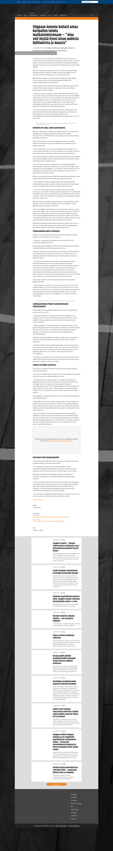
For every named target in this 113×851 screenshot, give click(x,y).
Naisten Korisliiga (36, 2)
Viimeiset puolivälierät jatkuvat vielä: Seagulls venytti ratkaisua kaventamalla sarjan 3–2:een (66, 599)
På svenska (58, 2)
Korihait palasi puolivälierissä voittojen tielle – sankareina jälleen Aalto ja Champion (65, 770)
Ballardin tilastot (38, 499)
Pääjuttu (41, 530)
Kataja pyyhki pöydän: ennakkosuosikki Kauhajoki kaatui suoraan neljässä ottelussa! (64, 659)
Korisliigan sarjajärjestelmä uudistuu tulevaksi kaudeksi (64, 683)
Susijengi (18, 2)
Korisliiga (29, 2)
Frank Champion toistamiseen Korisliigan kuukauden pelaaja (65, 572)
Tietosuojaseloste (73, 826)
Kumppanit (63, 15)
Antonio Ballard (36, 507)
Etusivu (19, 15)
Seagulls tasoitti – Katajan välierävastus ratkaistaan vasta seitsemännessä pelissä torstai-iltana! (66, 547)
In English (52, 2)
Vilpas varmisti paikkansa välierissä (63, 637)
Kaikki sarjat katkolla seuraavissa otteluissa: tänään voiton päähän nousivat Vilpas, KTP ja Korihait (65, 712)
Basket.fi (19, 18)
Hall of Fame (46, 2)
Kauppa (63, 2)
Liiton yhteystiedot (61, 826)
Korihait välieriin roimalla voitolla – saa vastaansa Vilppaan (64, 618)
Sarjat (25, 15)
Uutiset (55, 15)
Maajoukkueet (33, 15)
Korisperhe (43, 15)
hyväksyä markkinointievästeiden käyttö (60, 441)
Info (50, 15)
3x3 (41, 2)
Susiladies (24, 2)
